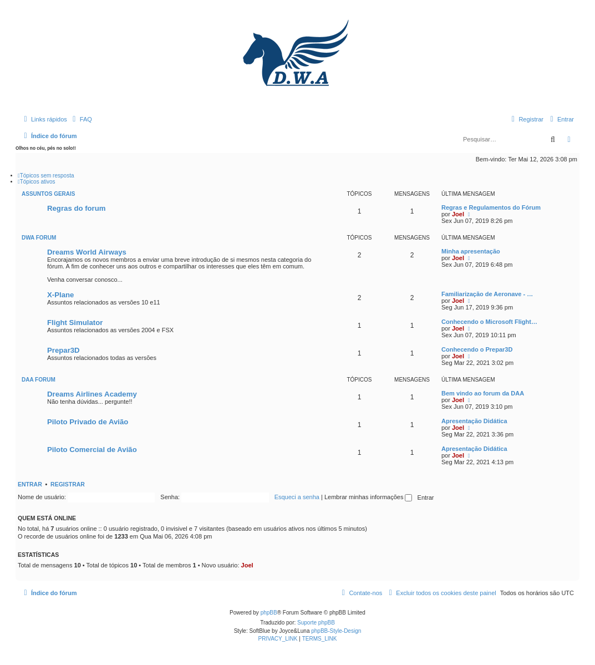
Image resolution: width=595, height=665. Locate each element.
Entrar (30, 484)
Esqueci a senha (296, 497)
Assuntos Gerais (48, 194)
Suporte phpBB (316, 623)
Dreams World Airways (86, 252)
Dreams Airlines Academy (92, 394)
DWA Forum (39, 238)
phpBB (269, 613)
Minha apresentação (470, 251)
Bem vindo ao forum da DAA (482, 393)
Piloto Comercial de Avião (92, 449)
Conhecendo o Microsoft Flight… (489, 321)
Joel (458, 214)
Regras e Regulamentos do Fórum (491, 207)
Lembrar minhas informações (368, 497)
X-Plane (60, 295)
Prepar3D (63, 350)
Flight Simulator (75, 322)
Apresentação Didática (474, 421)
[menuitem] (81, 119)
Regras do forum (76, 208)
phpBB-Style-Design (336, 631)
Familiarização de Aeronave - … (487, 294)
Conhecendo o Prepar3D (476, 349)
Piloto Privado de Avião (87, 422)
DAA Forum (38, 380)
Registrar (67, 484)
